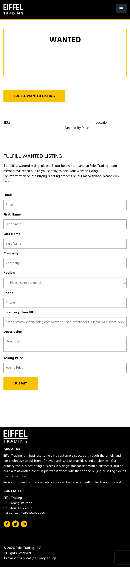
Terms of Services (17, 558)
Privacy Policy (45, 558)
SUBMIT (20, 383)
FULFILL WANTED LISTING (34, 96)
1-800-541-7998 (33, 513)
